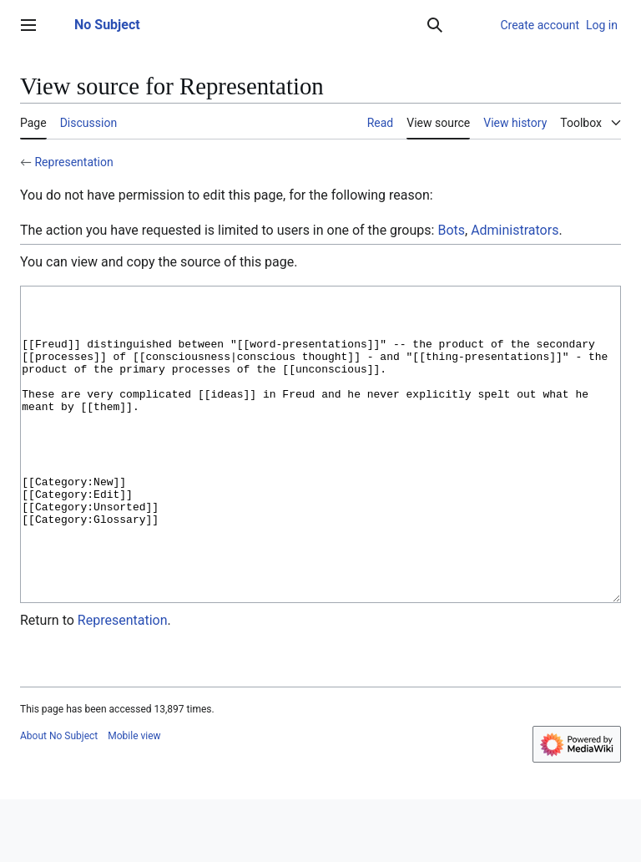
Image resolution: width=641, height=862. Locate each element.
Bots (451, 230)
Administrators (514, 230)
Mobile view (134, 798)
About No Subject (59, 798)
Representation (73, 162)
